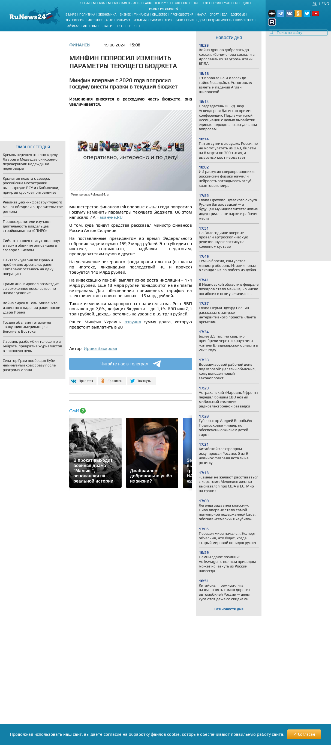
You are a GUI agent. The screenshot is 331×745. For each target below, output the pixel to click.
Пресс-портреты (128, 26)
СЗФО (176, 3)
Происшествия (182, 14)
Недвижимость (220, 20)
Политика (87, 14)
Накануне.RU (110, 217)
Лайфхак (72, 26)
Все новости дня (228, 609)
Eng (325, 3)
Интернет (95, 20)
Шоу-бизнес (244, 20)
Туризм (155, 20)
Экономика (107, 14)
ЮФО (206, 3)
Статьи (107, 26)
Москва (99, 3)
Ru (314, 3)
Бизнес (125, 14)
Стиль (190, 20)
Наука (201, 14)
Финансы (141, 14)
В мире (70, 14)
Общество (159, 14)
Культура (123, 20)
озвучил (133, 321)
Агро (167, 20)
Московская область (124, 3)
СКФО (217, 3)
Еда (224, 14)
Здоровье (238, 14)
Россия (84, 3)
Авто (109, 20)
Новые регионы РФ (164, 8)
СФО (236, 3)
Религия (140, 20)
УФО (227, 3)
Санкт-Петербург (156, 3)
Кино (179, 20)
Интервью (90, 26)
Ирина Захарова (100, 348)
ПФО (196, 3)
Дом (201, 20)
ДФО (246, 3)
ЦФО (186, 3)
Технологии (75, 20)
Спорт (214, 14)
